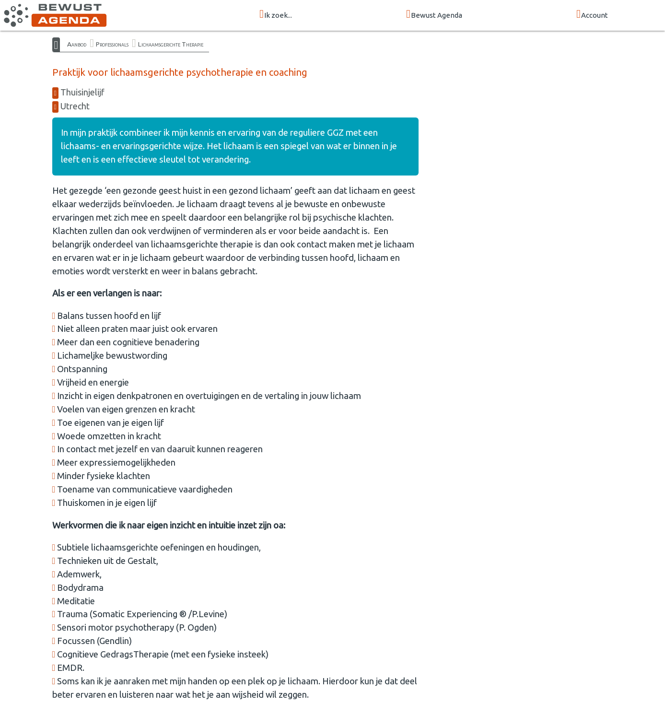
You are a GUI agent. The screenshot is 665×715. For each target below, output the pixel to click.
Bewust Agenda (434, 14)
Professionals (112, 44)
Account (592, 14)
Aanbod (76, 44)
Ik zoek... (275, 14)
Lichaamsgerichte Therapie (170, 44)
